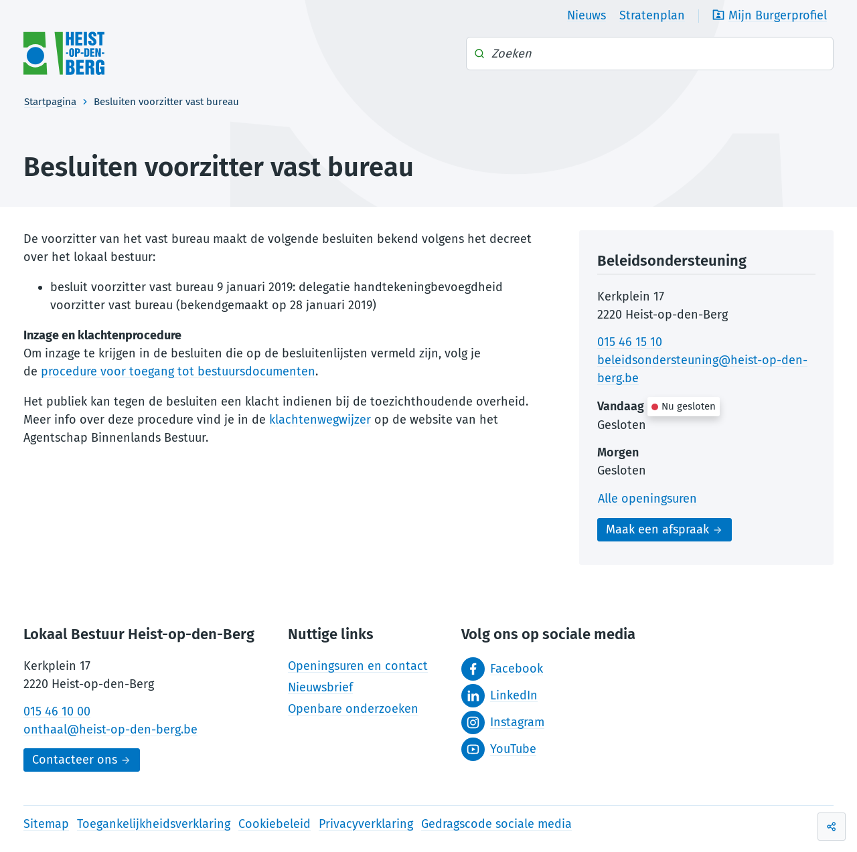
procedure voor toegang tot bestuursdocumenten (178, 371)
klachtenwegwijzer (320, 419)
